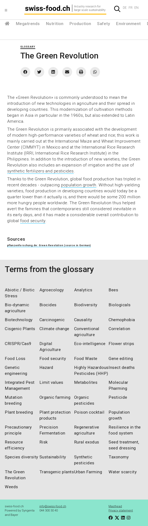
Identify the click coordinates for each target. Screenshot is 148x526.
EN (136, 8)
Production (80, 23)
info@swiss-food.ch (52, 506)
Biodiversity (85, 304)
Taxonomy (119, 457)
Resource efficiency (14, 445)
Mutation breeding (13, 400)
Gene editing (121, 358)
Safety (103, 23)
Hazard (46, 367)
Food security (52, 358)
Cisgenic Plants (20, 328)
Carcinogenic (52, 319)
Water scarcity (123, 472)
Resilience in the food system (125, 430)
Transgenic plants (56, 472)
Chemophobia (122, 319)
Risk (43, 442)
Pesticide (118, 397)
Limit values (51, 382)
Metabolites (86, 382)
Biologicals (120, 304)
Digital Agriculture (50, 346)
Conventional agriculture (86, 331)
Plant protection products (55, 415)
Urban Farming (88, 472)
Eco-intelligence (90, 343)
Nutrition (55, 23)
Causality (83, 319)
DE (125, 8)
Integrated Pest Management (20, 385)
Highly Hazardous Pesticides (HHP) (91, 370)
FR (130, 8)
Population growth (119, 415)
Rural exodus (86, 442)
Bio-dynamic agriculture (17, 307)
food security (32, 220)
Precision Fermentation (52, 430)
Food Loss (15, 358)
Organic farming (55, 397)
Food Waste (85, 358)
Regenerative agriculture (86, 430)
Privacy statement (121, 510)
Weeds (11, 486)
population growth (78, 185)
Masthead (115, 506)
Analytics (83, 290)
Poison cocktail (89, 412)
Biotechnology (19, 319)
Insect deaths (122, 367)
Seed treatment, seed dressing (124, 445)
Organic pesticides (84, 400)
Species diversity (21, 457)
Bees (113, 290)
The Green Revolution (15, 475)
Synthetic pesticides (84, 460)
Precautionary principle (18, 430)
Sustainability (52, 457)
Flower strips (121, 343)
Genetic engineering (16, 370)
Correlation (119, 328)
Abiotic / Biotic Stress (19, 293)
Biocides (48, 304)
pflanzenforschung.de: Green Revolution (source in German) (49, 245)
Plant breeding (19, 412)
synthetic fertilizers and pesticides (40, 171)
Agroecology (51, 290)
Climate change (54, 328)
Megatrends (28, 23)
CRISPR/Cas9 (18, 343)
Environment (128, 23)
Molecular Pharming (118, 385)
